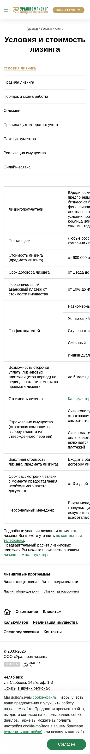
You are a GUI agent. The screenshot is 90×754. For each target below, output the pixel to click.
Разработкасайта (22, 664)
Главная (32, 28)
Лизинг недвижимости (60, 582)
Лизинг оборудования (22, 591)
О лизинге (13, 111)
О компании (27, 612)
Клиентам (52, 612)
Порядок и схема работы (26, 96)
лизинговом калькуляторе (26, 555)
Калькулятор (16, 622)
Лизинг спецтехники (20, 582)
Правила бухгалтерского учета (31, 125)
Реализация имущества (25, 153)
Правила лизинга (19, 82)
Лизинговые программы (27, 574)
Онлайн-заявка (17, 167)
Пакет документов (20, 139)
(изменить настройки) (23, 732)
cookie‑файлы (45, 697)
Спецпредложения (21, 632)
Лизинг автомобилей (61, 591)
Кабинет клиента (68, 10)
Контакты (53, 632)
